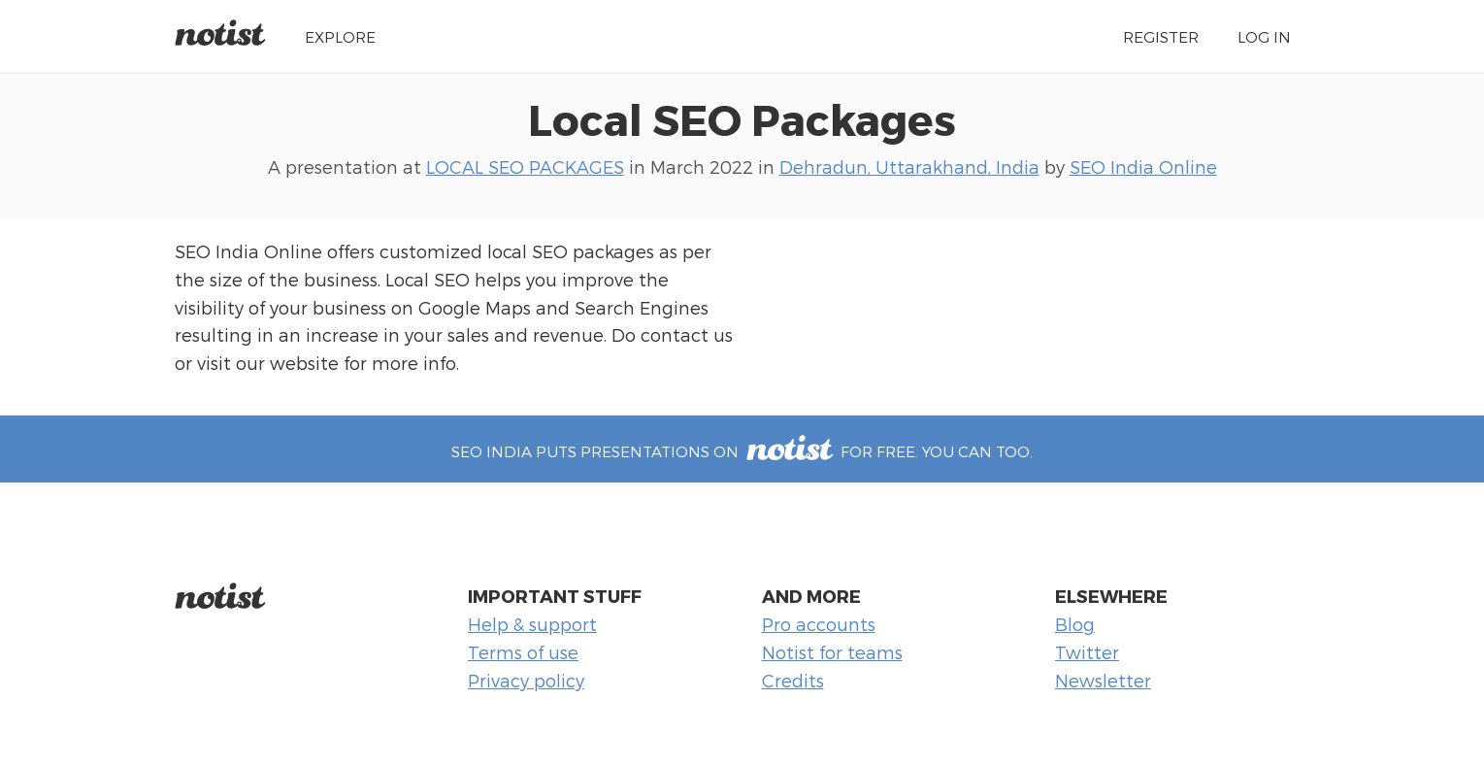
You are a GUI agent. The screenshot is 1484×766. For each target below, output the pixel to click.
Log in (1264, 36)
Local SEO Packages (742, 118)
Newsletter (1103, 680)
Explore (340, 36)
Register (1161, 36)
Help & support (532, 624)
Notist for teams (832, 652)
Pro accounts (818, 624)
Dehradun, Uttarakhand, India (909, 166)
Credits (793, 680)
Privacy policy (526, 680)
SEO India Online (1143, 166)
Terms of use (523, 652)
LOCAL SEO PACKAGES (525, 166)
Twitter (1087, 652)
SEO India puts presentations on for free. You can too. (742, 451)
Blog (1075, 624)
